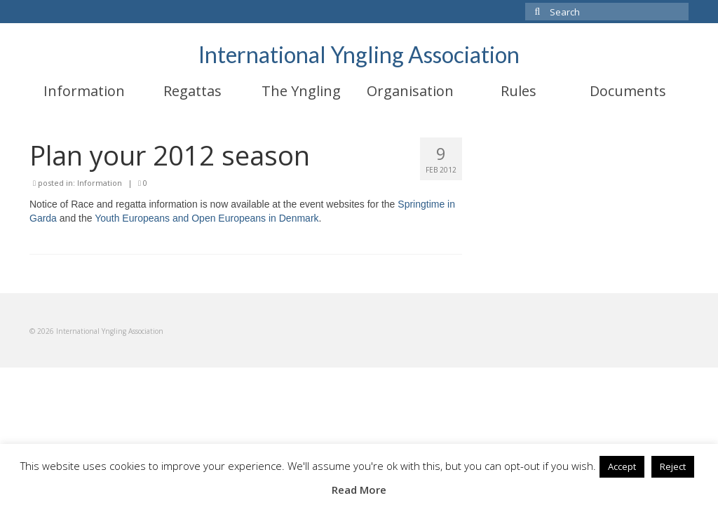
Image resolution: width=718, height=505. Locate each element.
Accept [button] (622, 466)
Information (99, 182)
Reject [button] (673, 466)
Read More (359, 490)
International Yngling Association (359, 54)
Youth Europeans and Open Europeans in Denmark (206, 218)
